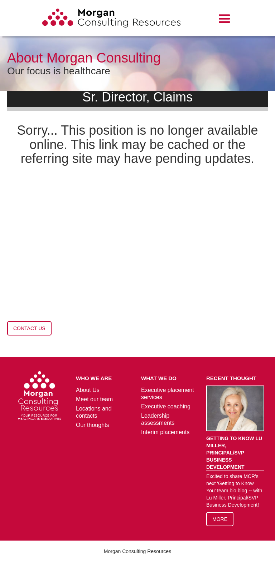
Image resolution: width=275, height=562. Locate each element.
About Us (88, 390)
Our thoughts (92, 425)
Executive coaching (165, 406)
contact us (29, 328)
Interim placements (165, 432)
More (219, 519)
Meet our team (94, 399)
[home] (111, 19)
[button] (224, 19)
